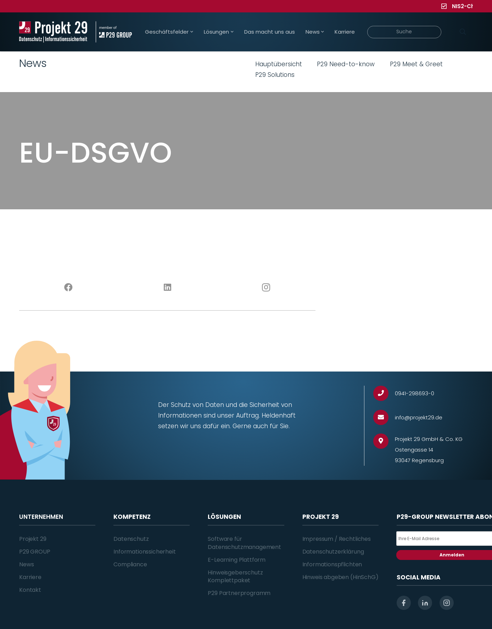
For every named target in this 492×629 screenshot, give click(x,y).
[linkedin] (425, 603)
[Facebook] (68, 287)
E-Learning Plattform (236, 560)
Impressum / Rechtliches (336, 539)
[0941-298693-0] (384, 393)
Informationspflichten (332, 564)
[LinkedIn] (167, 287)
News (26, 564)
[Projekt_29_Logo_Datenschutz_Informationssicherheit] (53, 31)
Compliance (130, 564)
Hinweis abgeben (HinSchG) (340, 577)
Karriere (30, 577)
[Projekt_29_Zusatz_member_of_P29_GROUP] (113, 31)
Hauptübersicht (278, 64)
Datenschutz (131, 539)
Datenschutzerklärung (333, 552)
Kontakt (30, 590)
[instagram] (447, 603)
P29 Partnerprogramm (239, 593)
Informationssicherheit (144, 552)
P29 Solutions (275, 74)
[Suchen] (462, 32)
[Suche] (404, 32)
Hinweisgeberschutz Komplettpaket (235, 576)
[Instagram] (266, 287)
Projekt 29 (32, 539)
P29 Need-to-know (346, 64)
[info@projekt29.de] (384, 417)
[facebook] (404, 603)
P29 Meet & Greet (416, 64)
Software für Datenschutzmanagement (244, 543)
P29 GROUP (34, 552)
